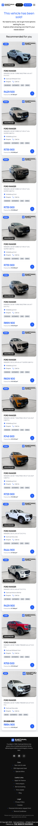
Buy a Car (19, 5)
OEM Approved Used (20, 768)
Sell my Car (28, 5)
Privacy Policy (20, 802)
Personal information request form (20, 808)
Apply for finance (20, 780)
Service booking (20, 787)
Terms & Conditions (20, 811)
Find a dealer (20, 790)
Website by (19, 824)
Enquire (7, 82)
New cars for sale (20, 765)
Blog (20, 793)
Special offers (20, 771)
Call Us (15, 82)
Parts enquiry (20, 784)
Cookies (19, 805)
